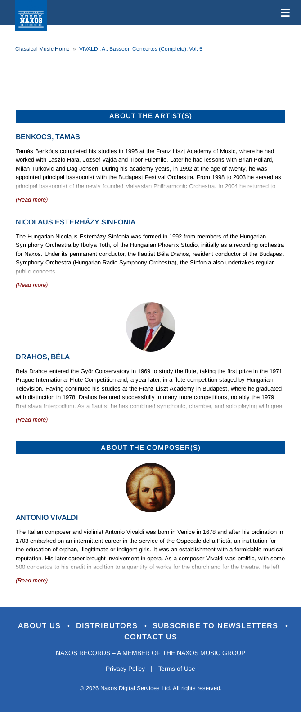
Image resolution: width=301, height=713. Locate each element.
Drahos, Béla (43, 357)
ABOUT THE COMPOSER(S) (151, 447)
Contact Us (150, 637)
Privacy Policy (124, 669)
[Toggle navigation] (283, 12)
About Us (40, 625)
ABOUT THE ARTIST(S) (150, 115)
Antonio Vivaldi (47, 517)
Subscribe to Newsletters (217, 625)
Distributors (108, 625)
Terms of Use (177, 669)
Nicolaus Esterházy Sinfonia (75, 222)
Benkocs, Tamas (48, 137)
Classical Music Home (42, 49)
